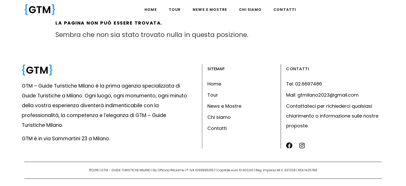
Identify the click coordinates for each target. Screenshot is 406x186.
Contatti (284, 9)
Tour (175, 9)
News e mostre (210, 9)
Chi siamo (250, 9)
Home (150, 9)
